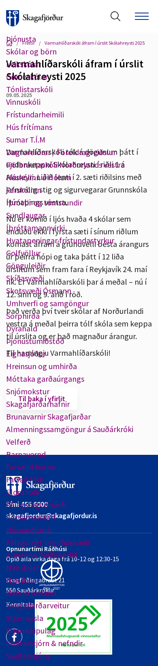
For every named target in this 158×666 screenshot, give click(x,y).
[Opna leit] (115, 16)
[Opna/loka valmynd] (142, 16)
